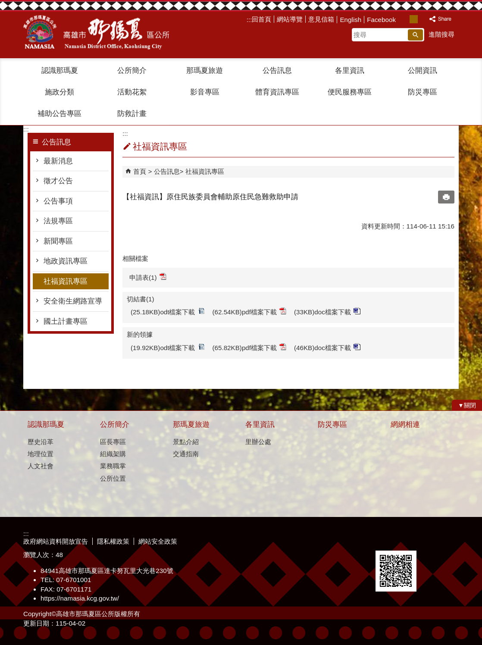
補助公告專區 (59, 114)
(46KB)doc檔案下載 (327, 347)
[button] (415, 35)
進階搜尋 (441, 34)
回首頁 (261, 19)
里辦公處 (258, 441)
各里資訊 (349, 70)
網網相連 (405, 424)
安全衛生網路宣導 (73, 301)
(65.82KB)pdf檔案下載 (250, 347)
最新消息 (58, 161)
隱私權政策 (113, 541)
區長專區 (113, 441)
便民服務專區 (350, 92)
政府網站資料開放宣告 (55, 541)
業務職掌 (113, 466)
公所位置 (113, 478)
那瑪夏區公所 (96, 32)
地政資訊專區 (66, 261)
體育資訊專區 (277, 92)
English (350, 19)
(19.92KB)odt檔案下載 (168, 347)
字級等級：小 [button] (404, 19)
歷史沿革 (40, 441)
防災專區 (422, 92)
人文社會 (40, 466)
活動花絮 (132, 92)
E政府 (385, 539)
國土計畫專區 (66, 321)
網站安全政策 (157, 541)
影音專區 (204, 92)
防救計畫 (132, 114)
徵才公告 (58, 181)
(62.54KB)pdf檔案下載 (250, 311)
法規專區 (58, 221)
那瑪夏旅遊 (204, 70)
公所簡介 (132, 70)
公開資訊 (422, 70)
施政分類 (59, 92)
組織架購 (113, 453)
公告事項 (58, 201)
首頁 (139, 171)
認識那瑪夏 (59, 70)
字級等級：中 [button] (414, 19)
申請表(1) (147, 277)
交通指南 (186, 453)
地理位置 (40, 453)
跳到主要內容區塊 (4, 4)
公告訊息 (277, 70)
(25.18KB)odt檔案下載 (168, 311)
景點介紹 (186, 441)
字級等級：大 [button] (422, 19)
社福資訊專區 (66, 281)
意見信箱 (321, 19)
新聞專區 (58, 241)
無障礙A (427, 540)
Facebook (381, 19)
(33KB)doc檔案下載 (327, 311)
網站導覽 (290, 19)
